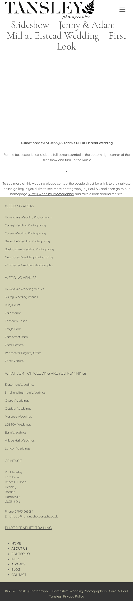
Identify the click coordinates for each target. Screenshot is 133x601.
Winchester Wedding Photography (28, 265)
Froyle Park (13, 329)
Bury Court (12, 305)
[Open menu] (122, 9)
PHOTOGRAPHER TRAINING (28, 527)
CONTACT (18, 575)
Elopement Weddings (19, 384)
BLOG (15, 569)
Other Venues (14, 361)
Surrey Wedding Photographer (51, 194)
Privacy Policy (73, 596)
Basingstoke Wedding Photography (29, 249)
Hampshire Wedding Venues (24, 289)
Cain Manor (13, 313)
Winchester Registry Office (23, 353)
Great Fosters (14, 345)
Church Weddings (17, 400)
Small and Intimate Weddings (25, 392)
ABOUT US (19, 548)
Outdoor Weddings (18, 408)
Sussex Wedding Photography (25, 233)
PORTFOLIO (20, 554)
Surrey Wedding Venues (21, 297)
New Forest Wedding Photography (29, 257)
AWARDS (18, 564)
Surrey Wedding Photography (25, 225)
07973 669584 (24, 511)
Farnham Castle (16, 321)
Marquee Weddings (18, 416)
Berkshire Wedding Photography (27, 241)
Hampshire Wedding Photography (28, 217)
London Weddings (17, 448)
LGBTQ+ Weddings (18, 424)
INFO (15, 559)
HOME (16, 543)
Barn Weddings (15, 432)
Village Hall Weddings (20, 440)
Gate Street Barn (16, 337)
